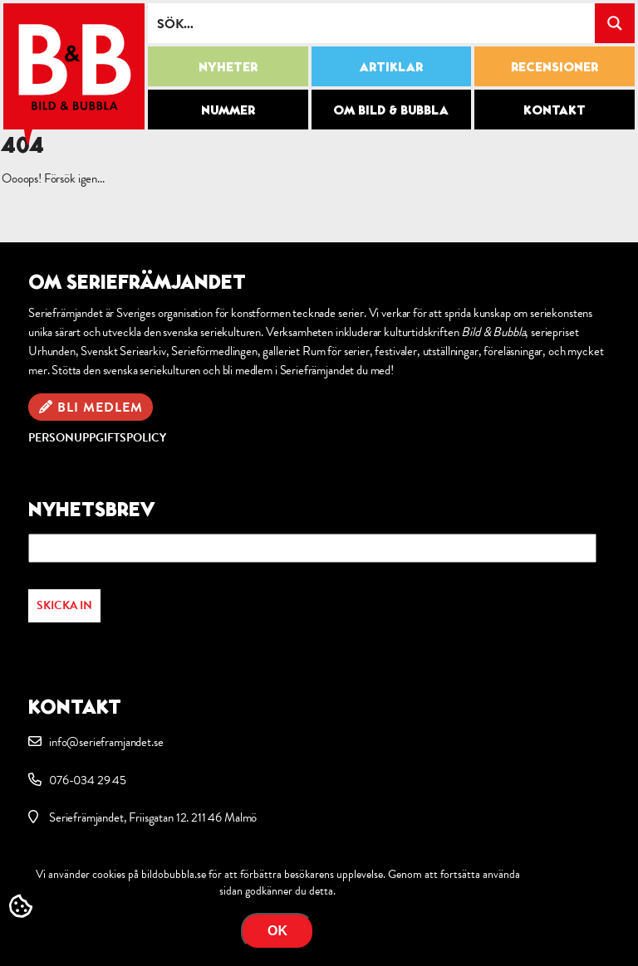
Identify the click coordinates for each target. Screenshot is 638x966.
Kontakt (554, 109)
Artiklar (391, 66)
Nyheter (228, 66)
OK (277, 931)
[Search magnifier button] (615, 23)
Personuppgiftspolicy (97, 437)
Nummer (228, 109)
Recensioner (554, 66)
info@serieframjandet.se (106, 742)
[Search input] (372, 23)
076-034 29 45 (87, 780)
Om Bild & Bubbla (391, 109)
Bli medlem (100, 407)
